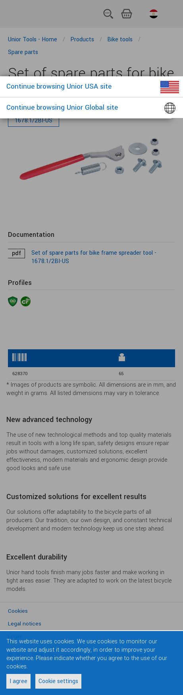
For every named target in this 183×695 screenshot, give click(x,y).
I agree (18, 681)
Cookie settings (58, 681)
